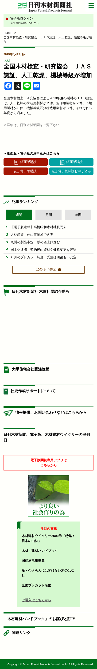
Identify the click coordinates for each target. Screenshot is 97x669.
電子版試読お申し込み (74, 171)
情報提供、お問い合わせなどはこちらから (51, 412)
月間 (48, 215)
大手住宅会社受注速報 (30, 369)
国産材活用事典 (33, 560)
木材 (7, 61)
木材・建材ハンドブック (40, 551)
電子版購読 (28, 171)
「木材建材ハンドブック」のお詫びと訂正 (39, 619)
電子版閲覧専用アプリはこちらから (49, 462)
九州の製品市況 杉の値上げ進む (35, 242)
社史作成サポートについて (33, 391)
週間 (19, 215)
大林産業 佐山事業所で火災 (32, 234)
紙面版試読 (74, 162)
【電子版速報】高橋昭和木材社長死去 (38, 227)
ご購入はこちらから (36, 600)
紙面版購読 (28, 162)
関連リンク (21, 633)
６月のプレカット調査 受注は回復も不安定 (43, 257)
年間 (78, 215)
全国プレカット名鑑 (36, 585)
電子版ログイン (50, 20)
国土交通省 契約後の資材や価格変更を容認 (43, 249)
